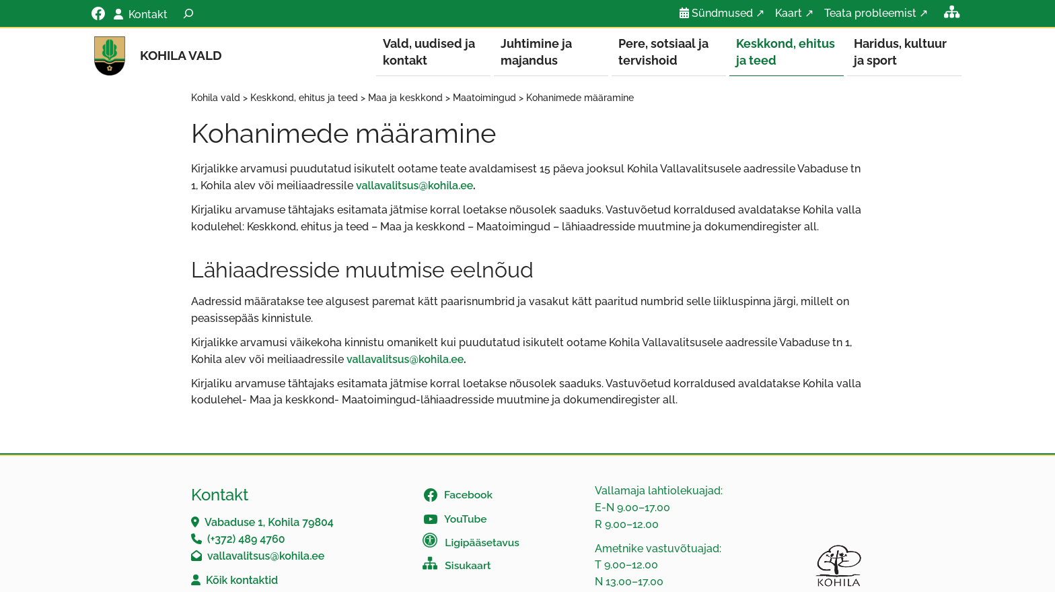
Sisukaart (467, 566)
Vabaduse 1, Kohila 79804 (269, 523)
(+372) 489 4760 (246, 539)
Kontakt (148, 14)
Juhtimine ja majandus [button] (536, 51)
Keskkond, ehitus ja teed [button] (785, 51)
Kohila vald (181, 55)
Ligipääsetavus (482, 543)
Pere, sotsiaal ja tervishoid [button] (663, 51)
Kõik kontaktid (242, 580)
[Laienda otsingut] (188, 13)
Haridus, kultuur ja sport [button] (900, 51)
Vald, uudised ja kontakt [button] (429, 51)
